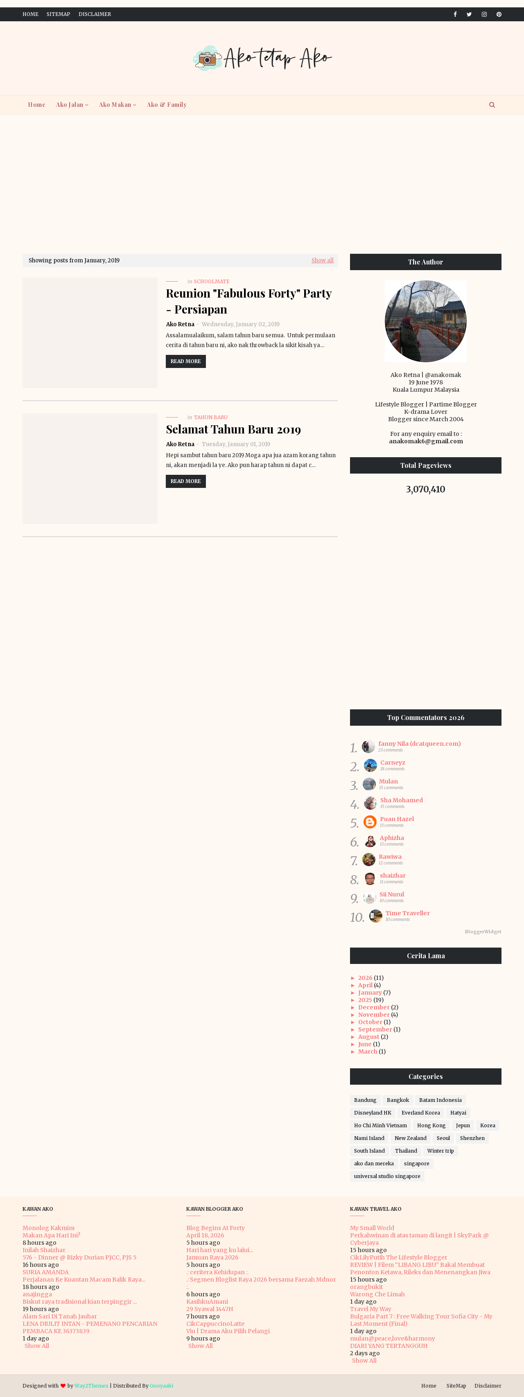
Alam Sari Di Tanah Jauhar (60, 1316)
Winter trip (440, 1151)
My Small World (372, 1228)
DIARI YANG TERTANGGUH (389, 1346)
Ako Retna (180, 324)
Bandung (365, 1100)
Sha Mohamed (401, 800)
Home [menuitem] (36, 104)
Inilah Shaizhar (44, 1250)
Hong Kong (431, 1125)
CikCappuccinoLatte (215, 1323)
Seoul (443, 1138)
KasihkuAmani (207, 1301)
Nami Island (369, 1138)
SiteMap (58, 14)
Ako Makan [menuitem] (115, 104)
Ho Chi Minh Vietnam (380, 1125)
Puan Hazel (397, 819)
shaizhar (393, 875)
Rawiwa (390, 856)
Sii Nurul (391, 894)
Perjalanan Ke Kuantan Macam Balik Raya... (84, 1279)
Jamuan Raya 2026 (212, 1257)
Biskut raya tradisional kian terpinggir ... (80, 1301)
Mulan (388, 781)
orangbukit (366, 1287)
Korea (487, 1125)
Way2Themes (91, 1386)
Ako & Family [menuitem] (167, 104)
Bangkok (398, 1100)
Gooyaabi (161, 1386)
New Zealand (411, 1138)
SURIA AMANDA (46, 1272)
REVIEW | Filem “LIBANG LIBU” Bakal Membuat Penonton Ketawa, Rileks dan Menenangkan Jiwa (420, 1268)
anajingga (37, 1294)
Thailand (406, 1151)
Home (30, 14)
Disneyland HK (372, 1113)
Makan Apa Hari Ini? (51, 1235)
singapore (416, 1163)
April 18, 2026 (205, 1235)
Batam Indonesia (440, 1100)
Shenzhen (472, 1138)
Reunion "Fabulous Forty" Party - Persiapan (249, 300)
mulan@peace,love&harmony (392, 1338)
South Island (369, 1151)
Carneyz (392, 762)
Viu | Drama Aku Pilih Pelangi (228, 1331)
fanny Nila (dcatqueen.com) (419, 743)
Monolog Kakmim (49, 1228)
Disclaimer (95, 14)
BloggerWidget (483, 931)
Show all (323, 260)
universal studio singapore (387, 1176)
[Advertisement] (262, 184)
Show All (37, 1346)
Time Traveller (408, 913)
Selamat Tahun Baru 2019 (233, 428)
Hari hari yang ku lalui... (219, 1250)
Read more (186, 361)
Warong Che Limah (377, 1294)
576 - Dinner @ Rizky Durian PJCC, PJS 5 (80, 1257)
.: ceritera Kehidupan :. (217, 1272)
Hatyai (458, 1113)
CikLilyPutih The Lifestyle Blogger (398, 1257)
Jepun (463, 1125)
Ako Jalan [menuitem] (70, 104)
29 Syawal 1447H (209, 1309)
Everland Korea (421, 1113)
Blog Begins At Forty (215, 1228)
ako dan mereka (374, 1163)
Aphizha (392, 838)
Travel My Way (370, 1309)
